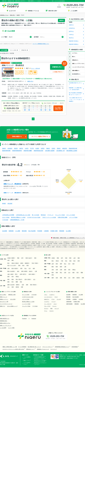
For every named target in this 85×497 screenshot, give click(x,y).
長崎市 (4, 148)
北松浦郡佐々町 (60, 150)
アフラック (50, 215)
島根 (13, 279)
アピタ (56, 297)
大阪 (8, 274)
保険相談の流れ (3, 320)
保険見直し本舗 (11, 294)
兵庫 (21, 274)
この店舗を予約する (57, 72)
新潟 (13, 268)
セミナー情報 (11, 327)
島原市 (16, 148)
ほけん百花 (12, 299)
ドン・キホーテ (47, 303)
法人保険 (68, 231)
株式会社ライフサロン (39, 359)
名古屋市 (12, 271)
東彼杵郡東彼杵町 (17, 150)
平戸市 (32, 148)
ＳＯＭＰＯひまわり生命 (33, 217)
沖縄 (22, 287)
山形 (8, 260)
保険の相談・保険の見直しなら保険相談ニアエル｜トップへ (69, 237)
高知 (21, 281)
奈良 (13, 276)
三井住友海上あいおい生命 (23, 215)
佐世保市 (10, 148)
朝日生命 (43, 215)
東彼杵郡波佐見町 (38, 150)
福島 (13, 260)
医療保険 (11, 231)
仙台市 (30, 258)
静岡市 (25, 271)
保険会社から (75, 60)
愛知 (8, 271)
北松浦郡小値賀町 (50, 150)
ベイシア (53, 301)
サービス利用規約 (22, 346)
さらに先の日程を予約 (58, 108)
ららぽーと (51, 294)
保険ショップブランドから (78, 63)
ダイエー (46, 308)
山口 (34, 279)
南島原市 (64, 148)
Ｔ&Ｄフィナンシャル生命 (49, 217)
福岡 (8, 284)
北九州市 (12, 284)
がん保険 (17, 231)
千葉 (33, 263)
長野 (21, 268)
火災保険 (81, 299)
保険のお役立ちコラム (5, 323)
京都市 (33, 274)
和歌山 (17, 276)
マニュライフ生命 (60, 215)
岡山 (17, 279)
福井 (34, 268)
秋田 (35, 258)
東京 (8, 263)
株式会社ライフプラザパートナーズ (40, 363)
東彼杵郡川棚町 (28, 150)
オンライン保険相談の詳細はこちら (41, 43)
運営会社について (30, 349)
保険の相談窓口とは (4, 318)
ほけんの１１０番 (4, 301)
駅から (73, 56)
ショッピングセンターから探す (53, 291)
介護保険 (46, 231)
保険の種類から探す (72, 291)
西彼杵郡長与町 (73, 148)
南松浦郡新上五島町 (71, 150)
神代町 (4, 203)
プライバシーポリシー (47, 346)
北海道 (8, 258)
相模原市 (27, 263)
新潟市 (16, 268)
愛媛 (17, 281)
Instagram (34, 318)
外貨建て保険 (54, 231)
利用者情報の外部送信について (62, 346)
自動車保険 (68, 301)
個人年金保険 (32, 231)
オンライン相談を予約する (40, 136)
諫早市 (21, 148)
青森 (18, 258)
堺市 (16, 274)
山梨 (8, 268)
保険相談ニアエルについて (43, 349)
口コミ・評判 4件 (35, 68)
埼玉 (8, 265)
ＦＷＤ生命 (5, 219)
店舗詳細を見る (58, 66)
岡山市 (20, 279)
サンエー (54, 306)
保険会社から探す (28, 291)
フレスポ (59, 299)
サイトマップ (53, 349)
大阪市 (11, 274)
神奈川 (13, 263)
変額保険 (61, 231)
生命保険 (4, 231)
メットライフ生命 (26, 303)
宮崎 (13, 287)
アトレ (45, 310)
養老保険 (24, 231)
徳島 (8, 281)
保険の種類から (75, 70)
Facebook (24, 318)
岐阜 (18, 271)
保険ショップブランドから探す (9, 291)
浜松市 (30, 271)
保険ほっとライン (4, 299)
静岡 (22, 271)
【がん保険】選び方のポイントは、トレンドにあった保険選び (75, 99)
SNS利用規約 (75, 346)
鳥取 (8, 279)
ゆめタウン (46, 299)
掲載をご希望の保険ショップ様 (10, 346)
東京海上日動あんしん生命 (18, 217)
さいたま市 (12, 265)
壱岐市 (48, 148)
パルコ (55, 303)
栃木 (23, 265)
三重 (36, 271)
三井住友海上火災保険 (8, 215)
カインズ (57, 308)
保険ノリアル (26, 360)
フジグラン (46, 301)
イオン (45, 294)
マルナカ (51, 310)
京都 (30, 274)
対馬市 (42, 148)
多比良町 (10, 203)
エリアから (74, 53)
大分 (8, 287)
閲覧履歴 (59, 6)
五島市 (53, 148)
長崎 (27, 284)
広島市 (29, 279)
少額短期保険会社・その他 (17, 219)
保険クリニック (3, 297)
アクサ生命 (34, 306)
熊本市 (34, 284)
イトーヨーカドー (48, 297)
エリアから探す (5, 255)
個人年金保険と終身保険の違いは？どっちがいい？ (75, 93)
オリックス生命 (70, 215)
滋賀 (8, 276)
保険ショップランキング (5, 325)
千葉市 (36, 263)
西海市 (59, 148)
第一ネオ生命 (35, 215)
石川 (30, 268)
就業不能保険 (69, 303)
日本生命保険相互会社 (39, 357)
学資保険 (39, 231)
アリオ (52, 299)
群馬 (28, 265)
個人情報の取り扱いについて (34, 346)
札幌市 (12, 258)
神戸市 (24, 274)
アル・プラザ (47, 306)
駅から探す (48, 255)
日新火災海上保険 (62, 217)
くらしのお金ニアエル (27, 363)
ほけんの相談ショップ (12, 306)
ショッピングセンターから (78, 67)
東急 (51, 308)
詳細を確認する (17, 136)
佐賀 (23, 284)
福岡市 (17, 284)
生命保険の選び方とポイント (75, 83)
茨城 (19, 265)
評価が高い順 (24, 50)
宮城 (27, 258)
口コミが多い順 (14, 50)
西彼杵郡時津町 (6, 150)
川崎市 (21, 263)
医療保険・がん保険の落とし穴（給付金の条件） (75, 88)
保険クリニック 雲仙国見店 (12, 184)
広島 (25, 279)
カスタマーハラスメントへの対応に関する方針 (13, 349)
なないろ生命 (5, 217)
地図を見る (30, 81)
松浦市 (37, 148)
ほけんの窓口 (3, 294)
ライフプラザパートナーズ (6, 303)
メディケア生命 (73, 217)
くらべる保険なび (27, 357)
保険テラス (2, 306)
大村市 (26, 148)
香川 (13, 281)
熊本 (31, 284)
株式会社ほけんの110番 (39, 361)
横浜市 (17, 263)
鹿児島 (17, 287)
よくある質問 (3, 327)
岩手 (22, 258)
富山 (25, 268)
